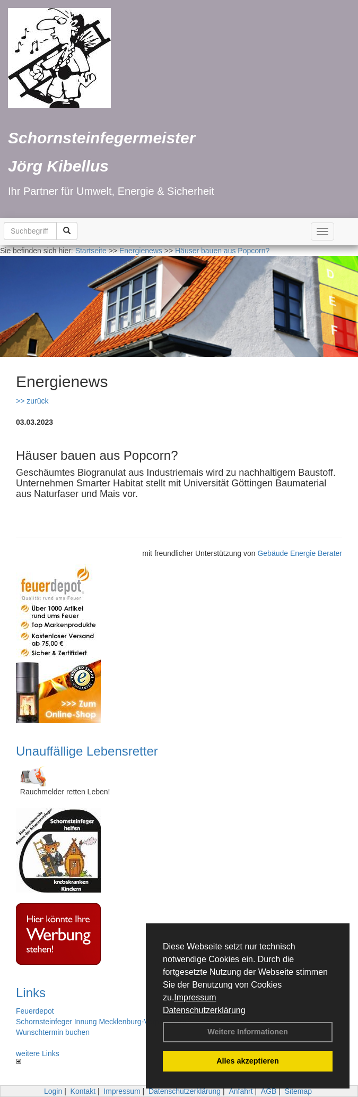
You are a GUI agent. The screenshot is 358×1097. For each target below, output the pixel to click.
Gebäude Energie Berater (299, 553)
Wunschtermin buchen (53, 1032)
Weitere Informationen (247, 1031)
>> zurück (32, 401)
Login (53, 1091)
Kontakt (83, 1091)
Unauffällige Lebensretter (87, 751)
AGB (269, 1091)
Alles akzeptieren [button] (247, 1061)
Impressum (195, 997)
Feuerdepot (35, 1011)
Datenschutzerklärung (204, 1010)
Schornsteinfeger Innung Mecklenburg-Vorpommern (101, 1021)
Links (31, 992)
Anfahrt (240, 1091)
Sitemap (298, 1091)
